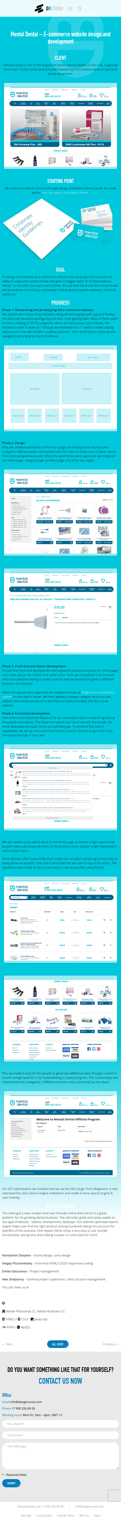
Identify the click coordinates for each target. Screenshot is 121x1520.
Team (97, 1515)
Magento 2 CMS (17, 1303)
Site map (26, 1515)
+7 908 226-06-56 (23, 1408)
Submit (11, 1483)
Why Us (84, 1515)
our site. (35, 1287)
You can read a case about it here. (65, 192)
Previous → (111, 1344)
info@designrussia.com (26, 1402)
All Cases (58, 1344)
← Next (7, 1344)
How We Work (65, 1515)
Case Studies (44, 1515)
